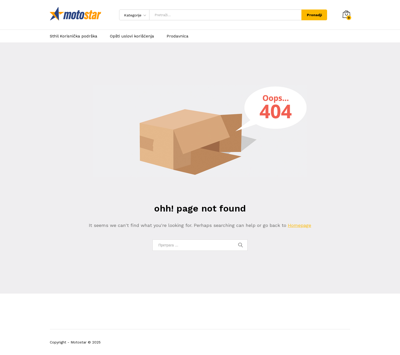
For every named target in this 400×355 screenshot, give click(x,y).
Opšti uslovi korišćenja (132, 36)
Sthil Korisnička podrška (73, 36)
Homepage (299, 225)
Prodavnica (177, 36)
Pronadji (314, 15)
